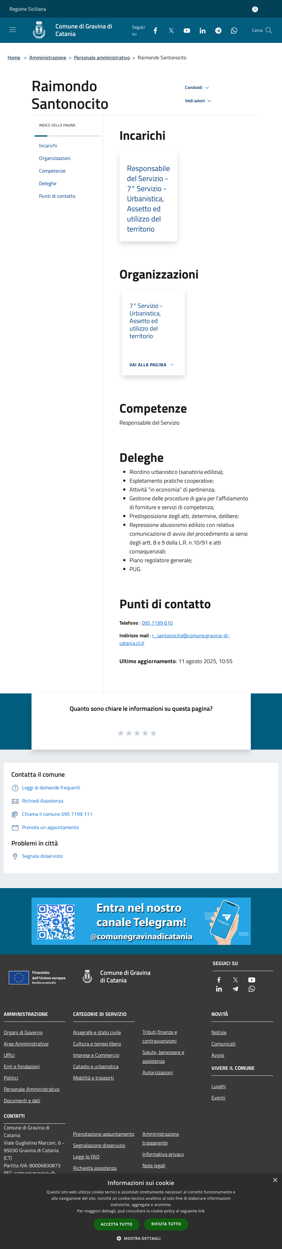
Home (14, 57)
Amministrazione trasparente (160, 1138)
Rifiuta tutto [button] (166, 1224)
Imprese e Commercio (96, 1055)
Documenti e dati (22, 1100)
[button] (141, 1238)
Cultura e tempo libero (97, 1043)
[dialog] (141, 1211)
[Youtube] (184, 30)
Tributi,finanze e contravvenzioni (159, 1036)
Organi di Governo (23, 1032)
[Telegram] (216, 30)
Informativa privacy (163, 1154)
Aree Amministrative (26, 1043)
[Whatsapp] (231, 30)
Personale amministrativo (102, 57)
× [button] (275, 1180)
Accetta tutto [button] (116, 1224)
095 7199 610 (157, 623)
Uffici (9, 1055)
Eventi (218, 1097)
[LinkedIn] (200, 30)
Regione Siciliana (27, 9)
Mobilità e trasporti (93, 1077)
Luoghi (218, 1086)
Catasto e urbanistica (95, 1066)
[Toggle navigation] (12, 29)
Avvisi (217, 1055)
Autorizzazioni (157, 1072)
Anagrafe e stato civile (97, 1032)
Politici (11, 1077)
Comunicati (223, 1043)
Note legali (153, 1165)
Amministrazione (47, 57)
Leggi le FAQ (86, 1156)
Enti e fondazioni (22, 1066)
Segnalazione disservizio (99, 1145)
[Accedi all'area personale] (255, 9)
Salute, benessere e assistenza (163, 1056)
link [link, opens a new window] (201, 1211)
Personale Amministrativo (32, 1089)
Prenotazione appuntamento (103, 1134)
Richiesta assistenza (95, 1168)
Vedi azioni (199, 101)
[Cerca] (269, 30)
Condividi (198, 87)
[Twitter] (168, 30)
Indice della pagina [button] (57, 125)
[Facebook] (153, 30)
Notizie (219, 1032)
